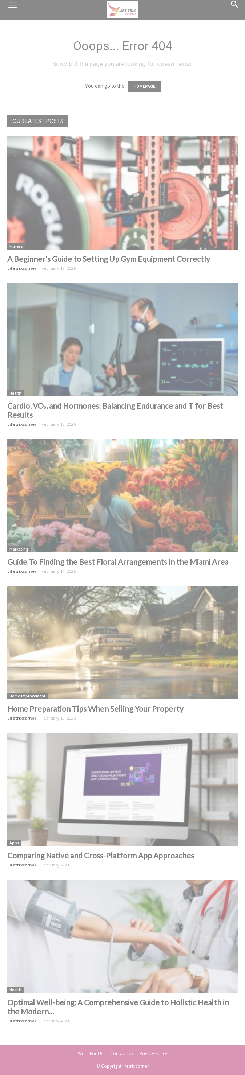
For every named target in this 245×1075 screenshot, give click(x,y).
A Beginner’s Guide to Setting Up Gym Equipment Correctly (108, 258)
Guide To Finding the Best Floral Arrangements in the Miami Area (117, 561)
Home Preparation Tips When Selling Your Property (95, 708)
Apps (14, 842)
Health (15, 393)
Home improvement (27, 696)
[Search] (235, 10)
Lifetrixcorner (21, 268)
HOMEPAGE (144, 86)
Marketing (18, 549)
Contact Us (121, 1053)
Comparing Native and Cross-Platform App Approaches (100, 855)
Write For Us (90, 1053)
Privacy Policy (153, 1053)
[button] (12, 10)
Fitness (16, 246)
